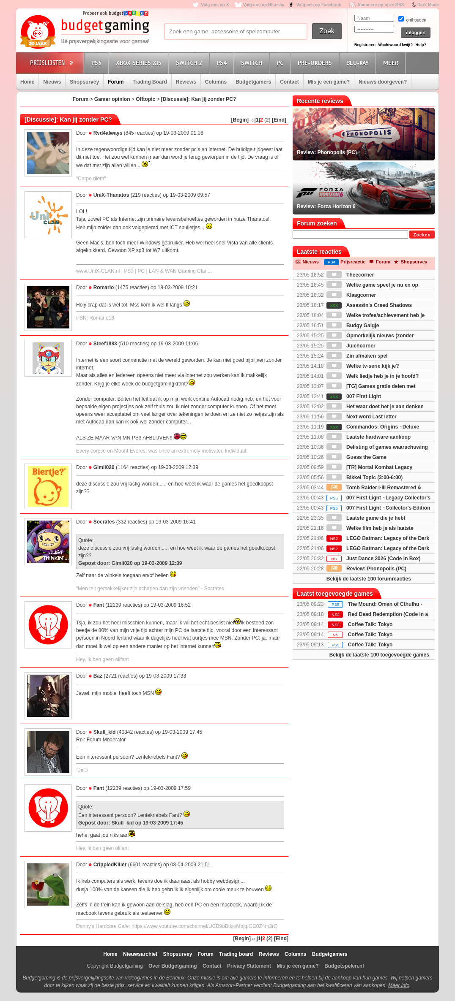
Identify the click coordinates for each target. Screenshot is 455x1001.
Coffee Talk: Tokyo (370, 624)
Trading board (236, 954)
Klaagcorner (351, 295)
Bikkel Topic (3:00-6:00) (364, 477)
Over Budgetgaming (172, 966)
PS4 (223, 63)
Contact (289, 82)
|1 (257, 120)
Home (27, 82)
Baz (97, 676)
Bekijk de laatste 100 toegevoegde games (379, 655)
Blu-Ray (358, 63)
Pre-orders (316, 63)
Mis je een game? (329, 82)
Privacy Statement (249, 966)
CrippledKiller (110, 865)
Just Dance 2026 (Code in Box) (373, 559)
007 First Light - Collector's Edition (378, 508)
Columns (216, 82)
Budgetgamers (253, 82)
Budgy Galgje (352, 325)
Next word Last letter (361, 417)
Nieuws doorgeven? (383, 82)
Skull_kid (104, 732)
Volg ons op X (215, 5)
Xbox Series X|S (140, 63)
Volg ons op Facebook (318, 5)
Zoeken (421, 235)
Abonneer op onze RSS (380, 5)
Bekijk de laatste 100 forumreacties (368, 579)
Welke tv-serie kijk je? (362, 366)
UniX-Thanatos (111, 195)
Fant (98, 605)
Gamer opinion (112, 99)
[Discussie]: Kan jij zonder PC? (198, 99)
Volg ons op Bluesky (264, 5)
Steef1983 (105, 344)
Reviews (186, 82)
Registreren (365, 45)
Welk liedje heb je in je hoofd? (372, 376)
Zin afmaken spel (357, 356)
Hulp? (420, 45)
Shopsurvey (84, 82)
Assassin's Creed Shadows (369, 305)
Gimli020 (104, 467)
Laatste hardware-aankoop (368, 437)
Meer (392, 63)
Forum (115, 82)
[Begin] (240, 120)
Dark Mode (428, 5)
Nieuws (52, 82)
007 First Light (353, 396)
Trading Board (149, 82)
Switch (253, 63)
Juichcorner (351, 346)
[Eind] (279, 120)
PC (281, 63)
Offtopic (145, 99)
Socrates (104, 522)
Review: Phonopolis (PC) (366, 569)
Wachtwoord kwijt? (395, 45)
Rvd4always (108, 133)
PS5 (97, 63)
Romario (103, 287)
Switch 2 (190, 63)
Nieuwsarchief (140, 954)
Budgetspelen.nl (344, 966)
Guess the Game (356, 457)
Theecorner (350, 275)
